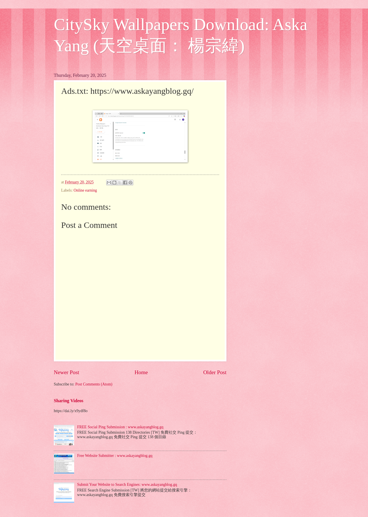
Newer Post (66, 372)
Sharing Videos (68, 400)
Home (141, 372)
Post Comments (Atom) (93, 384)
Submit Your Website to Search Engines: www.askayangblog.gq (127, 484)
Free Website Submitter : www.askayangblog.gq (115, 456)
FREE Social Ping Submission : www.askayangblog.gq (120, 427)
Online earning (85, 190)
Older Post (214, 372)
